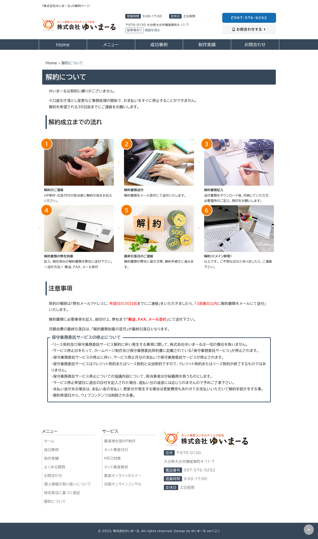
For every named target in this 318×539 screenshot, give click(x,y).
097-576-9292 (249, 17)
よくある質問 (54, 467)
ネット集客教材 (116, 467)
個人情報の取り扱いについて (67, 484)
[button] (309, 529)
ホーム (49, 441)
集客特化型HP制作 (120, 441)
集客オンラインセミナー (122, 475)
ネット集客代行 (116, 449)
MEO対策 (112, 458)
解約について (55, 501)
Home (51, 63)
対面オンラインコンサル (123, 484)
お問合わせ (53, 475)
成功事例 (51, 449)
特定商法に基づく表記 (62, 492)
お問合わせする (249, 29)
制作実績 (51, 458)
